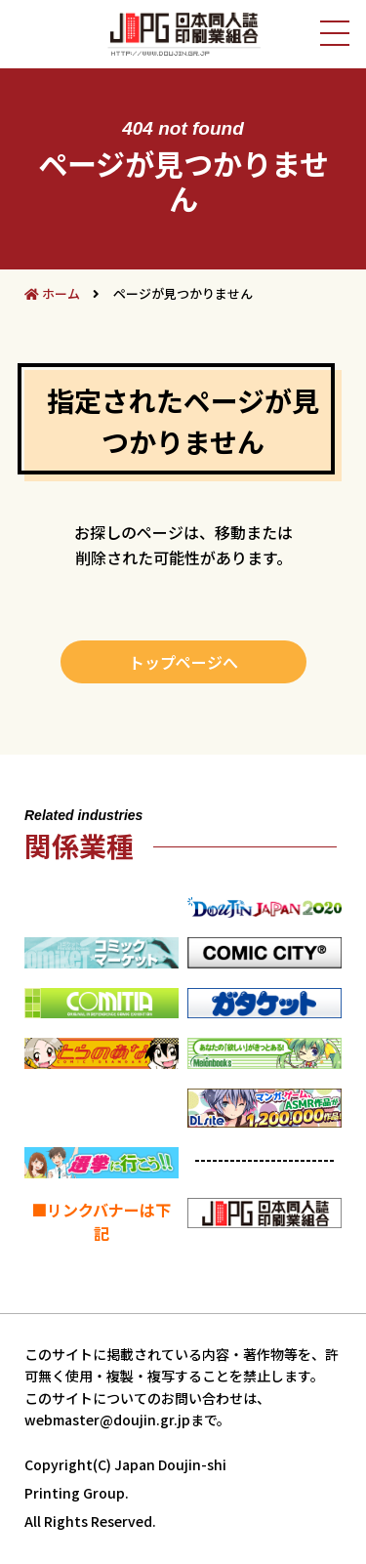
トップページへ (183, 662)
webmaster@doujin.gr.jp (107, 1419)
